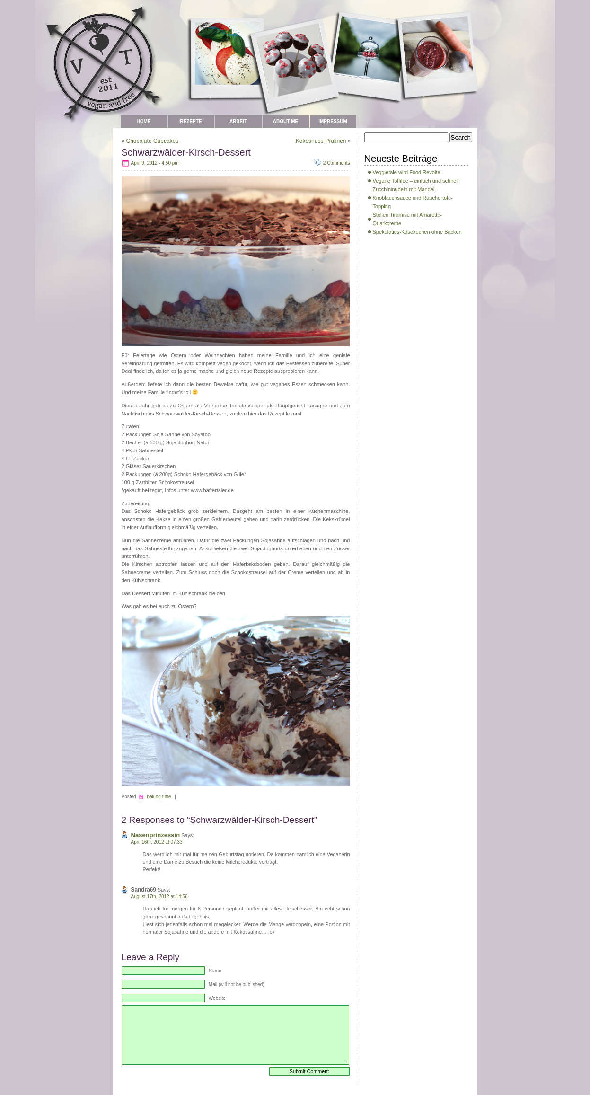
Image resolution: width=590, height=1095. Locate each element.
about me (285, 121)
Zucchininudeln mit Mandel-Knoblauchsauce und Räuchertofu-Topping (413, 197)
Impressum (332, 121)
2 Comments (336, 163)
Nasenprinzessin (155, 835)
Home (144, 121)
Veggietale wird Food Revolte (406, 172)
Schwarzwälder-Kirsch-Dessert (186, 152)
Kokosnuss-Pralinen (321, 141)
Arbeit (238, 121)
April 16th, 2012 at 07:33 (157, 842)
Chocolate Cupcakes (152, 141)
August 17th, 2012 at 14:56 (159, 896)
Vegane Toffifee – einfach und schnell (416, 181)
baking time (159, 796)
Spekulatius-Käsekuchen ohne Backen (417, 232)
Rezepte (191, 121)
